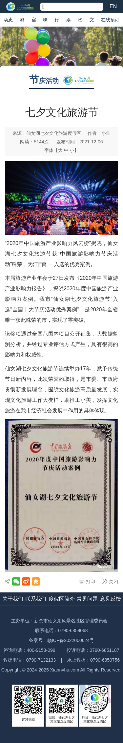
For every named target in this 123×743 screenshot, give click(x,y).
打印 (90, 581)
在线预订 (110, 19)
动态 (8, 19)
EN (113, 6)
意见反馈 (110, 599)
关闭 (113, 581)
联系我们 (35, 599)
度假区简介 (62, 599)
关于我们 (12, 599)
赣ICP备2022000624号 (70, 640)
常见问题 (87, 599)
